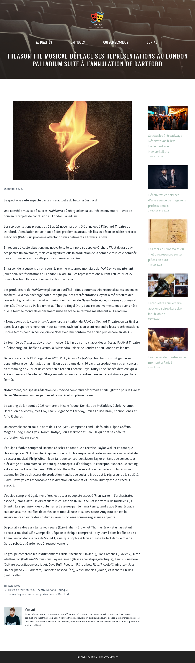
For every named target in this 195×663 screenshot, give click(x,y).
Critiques (78, 42)
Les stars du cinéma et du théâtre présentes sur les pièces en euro (166, 254)
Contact (153, 42)
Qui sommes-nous (115, 42)
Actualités (44, 42)
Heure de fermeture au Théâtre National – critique (38, 590)
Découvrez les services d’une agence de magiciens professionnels (167, 200)
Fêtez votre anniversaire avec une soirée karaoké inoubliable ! (165, 308)
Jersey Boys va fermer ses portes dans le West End (38, 594)
